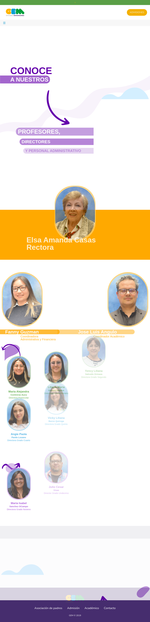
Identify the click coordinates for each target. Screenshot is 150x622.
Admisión (73, 608)
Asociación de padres (48, 608)
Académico (92, 608)
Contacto (110, 608)
